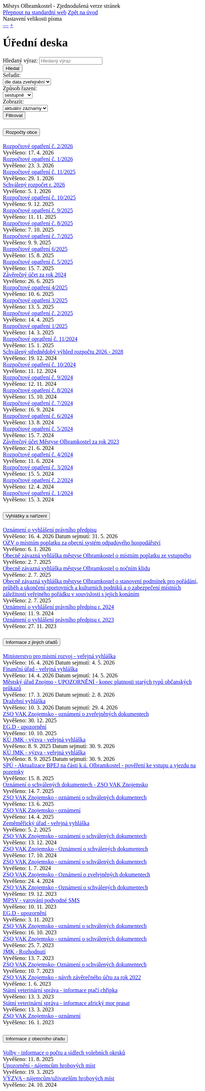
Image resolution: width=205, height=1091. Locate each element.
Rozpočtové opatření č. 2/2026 (38, 146)
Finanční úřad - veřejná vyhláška (40, 669)
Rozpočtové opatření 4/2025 (35, 287)
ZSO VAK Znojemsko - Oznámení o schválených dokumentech (75, 849)
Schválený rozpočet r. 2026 (34, 185)
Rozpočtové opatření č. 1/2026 (38, 159)
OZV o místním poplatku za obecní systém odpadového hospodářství (81, 543)
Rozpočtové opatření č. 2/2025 (38, 313)
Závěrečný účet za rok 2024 (34, 275)
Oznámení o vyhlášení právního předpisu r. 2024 (58, 607)
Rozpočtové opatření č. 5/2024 (38, 429)
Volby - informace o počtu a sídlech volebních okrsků (64, 1053)
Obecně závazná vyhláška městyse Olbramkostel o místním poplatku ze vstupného (97, 555)
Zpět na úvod (83, 12)
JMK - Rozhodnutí (24, 952)
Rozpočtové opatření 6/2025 (35, 249)
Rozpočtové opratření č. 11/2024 (40, 339)
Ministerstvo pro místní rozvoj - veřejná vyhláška (59, 656)
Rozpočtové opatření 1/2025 (35, 326)
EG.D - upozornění (24, 727)
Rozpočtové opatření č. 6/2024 (38, 416)
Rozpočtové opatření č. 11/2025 (39, 172)
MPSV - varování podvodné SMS (41, 900)
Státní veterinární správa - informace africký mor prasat (66, 1003)
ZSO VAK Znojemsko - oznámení (42, 810)
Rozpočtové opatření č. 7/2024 (38, 403)
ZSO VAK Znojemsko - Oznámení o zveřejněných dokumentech (76, 875)
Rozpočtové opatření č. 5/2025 (38, 262)
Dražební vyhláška (24, 701)
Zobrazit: (13, 102)
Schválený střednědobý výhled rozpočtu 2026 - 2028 (63, 352)
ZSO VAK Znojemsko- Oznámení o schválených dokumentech (75, 964)
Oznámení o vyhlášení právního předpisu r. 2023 (58, 620)
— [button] (6, 25)
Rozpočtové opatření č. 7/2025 (38, 236)
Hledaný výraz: (20, 60)
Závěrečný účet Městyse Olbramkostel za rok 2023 (61, 442)
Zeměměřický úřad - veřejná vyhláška (46, 823)
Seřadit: (12, 75)
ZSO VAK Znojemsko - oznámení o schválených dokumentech (75, 797)
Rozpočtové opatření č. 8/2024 (38, 390)
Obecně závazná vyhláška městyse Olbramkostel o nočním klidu (76, 568)
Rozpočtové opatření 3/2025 (35, 300)
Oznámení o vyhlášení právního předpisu (50, 530)
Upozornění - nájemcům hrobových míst (49, 1065)
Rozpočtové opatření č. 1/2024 (38, 493)
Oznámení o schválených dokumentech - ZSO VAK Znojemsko (75, 785)
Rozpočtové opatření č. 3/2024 (38, 467)
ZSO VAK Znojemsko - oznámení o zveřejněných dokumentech (76, 714)
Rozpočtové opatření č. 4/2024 (38, 454)
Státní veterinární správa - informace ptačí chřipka (60, 990)
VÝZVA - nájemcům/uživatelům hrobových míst (58, 1078)
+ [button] (11, 25)
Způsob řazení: (20, 88)
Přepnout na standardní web (34, 12)
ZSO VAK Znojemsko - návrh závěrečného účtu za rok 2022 (72, 977)
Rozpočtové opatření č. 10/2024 (39, 365)
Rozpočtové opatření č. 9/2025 (38, 210)
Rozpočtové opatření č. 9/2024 (38, 377)
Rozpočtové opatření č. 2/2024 (38, 480)
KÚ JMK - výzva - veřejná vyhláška (44, 740)
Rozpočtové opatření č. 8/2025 (38, 223)
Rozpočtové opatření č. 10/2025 (39, 198)
